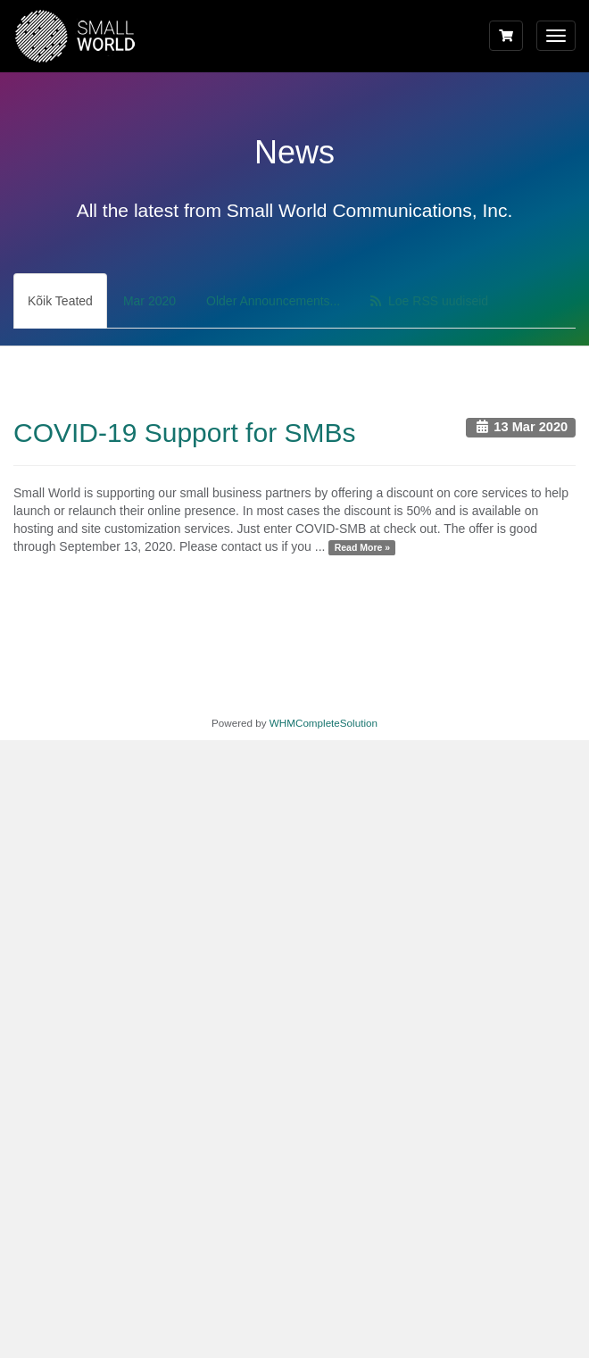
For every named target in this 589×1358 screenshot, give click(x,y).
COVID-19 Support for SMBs (184, 432)
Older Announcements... (273, 301)
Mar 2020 (149, 301)
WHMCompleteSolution (323, 723)
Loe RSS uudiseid (429, 301)
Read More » (362, 547)
